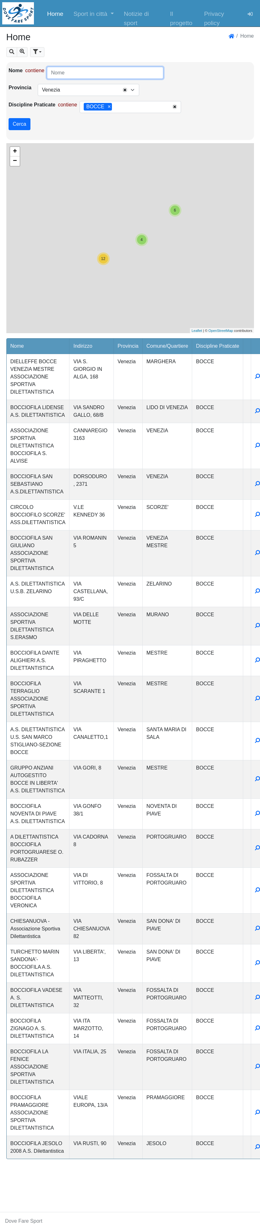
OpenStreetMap (220, 331)
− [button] (15, 161)
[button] (93, 13)
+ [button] (15, 151)
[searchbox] (116, 107)
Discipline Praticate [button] (217, 346)
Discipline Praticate (32, 104)
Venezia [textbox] (51, 89)
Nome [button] (17, 346)
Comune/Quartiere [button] (167, 346)
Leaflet (197, 331)
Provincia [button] (128, 346)
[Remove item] (109, 107)
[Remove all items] (124, 89)
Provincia (20, 87)
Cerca (19, 124)
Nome (16, 70)
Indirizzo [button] (82, 346)
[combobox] (88, 90)
